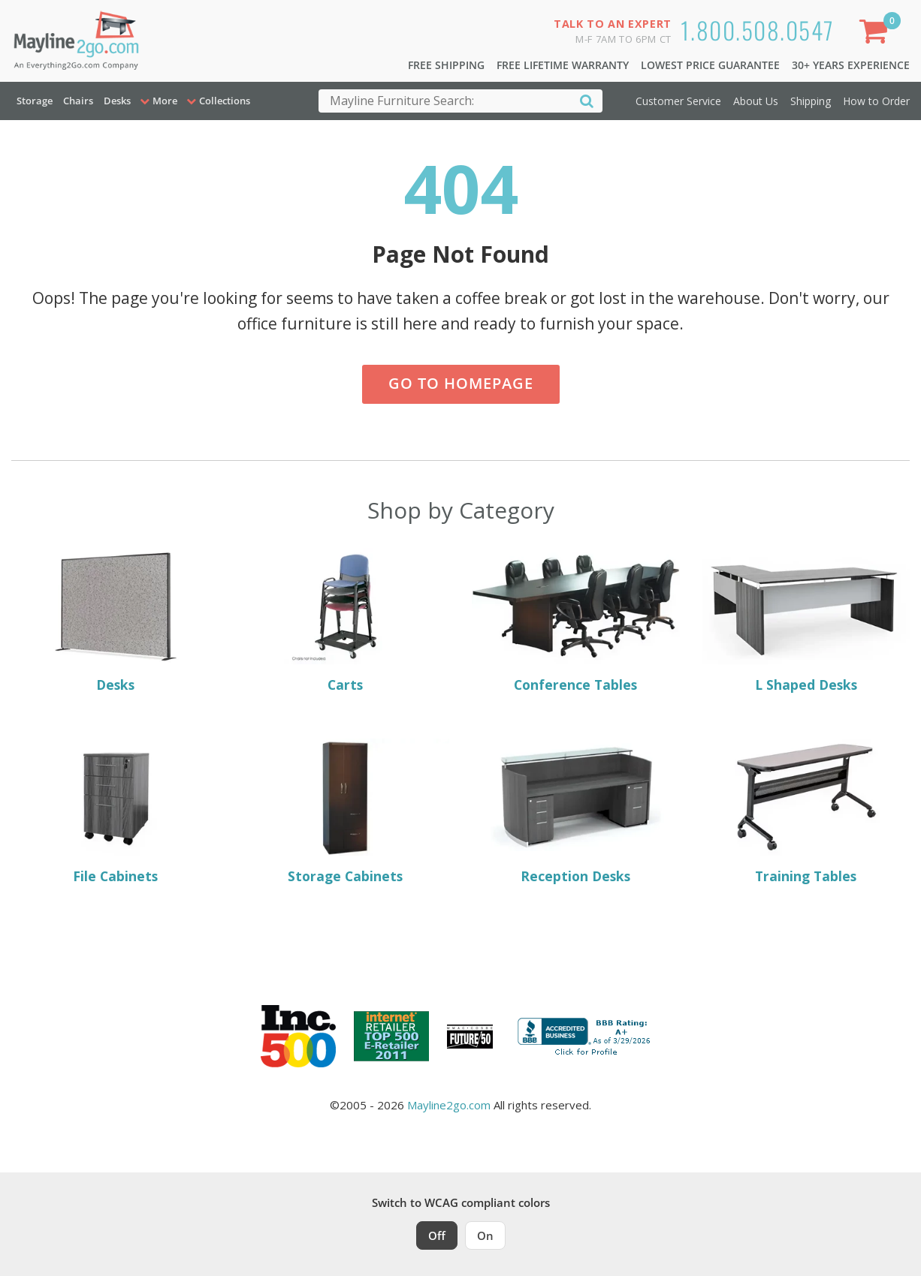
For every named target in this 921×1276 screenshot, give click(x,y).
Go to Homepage (460, 383)
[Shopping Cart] (877, 34)
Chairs (78, 100)
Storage (35, 100)
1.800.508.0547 (758, 29)
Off (436, 1235)
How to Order (876, 101)
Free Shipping (446, 65)
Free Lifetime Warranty (563, 65)
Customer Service (678, 101)
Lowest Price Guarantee (710, 65)
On (485, 1235)
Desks (117, 100)
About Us (755, 101)
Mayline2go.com (449, 1104)
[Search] (587, 100)
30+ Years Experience (851, 65)
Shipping (810, 101)
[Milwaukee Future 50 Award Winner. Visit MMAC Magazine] (470, 1037)
